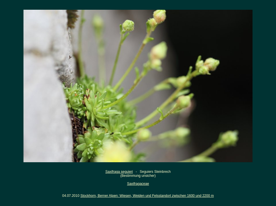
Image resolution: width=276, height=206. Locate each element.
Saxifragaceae (138, 184)
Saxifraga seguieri (119, 172)
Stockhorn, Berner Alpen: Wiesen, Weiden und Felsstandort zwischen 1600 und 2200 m (147, 196)
